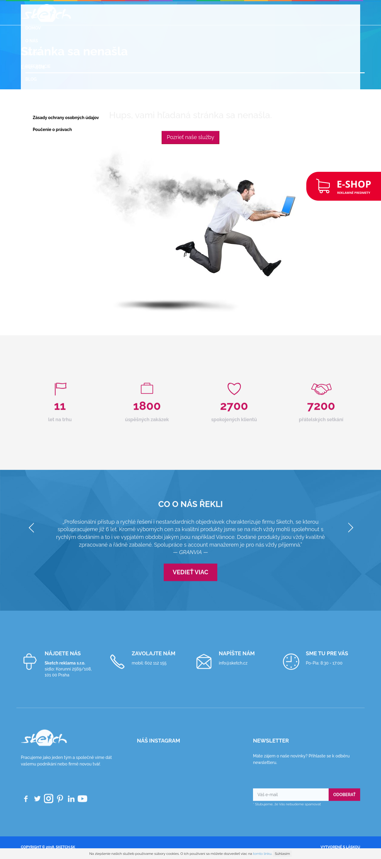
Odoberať (344, 799)
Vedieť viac (190, 576)
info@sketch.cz (233, 667)
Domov (33, 28)
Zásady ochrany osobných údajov (66, 117)
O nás (31, 40)
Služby (33, 53)
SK (28, 154)
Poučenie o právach (52, 129)
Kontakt (35, 141)
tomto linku (262, 854)
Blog (31, 79)
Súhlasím (282, 854)
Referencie (38, 66)
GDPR (31, 104)
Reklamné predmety (48, 92)
